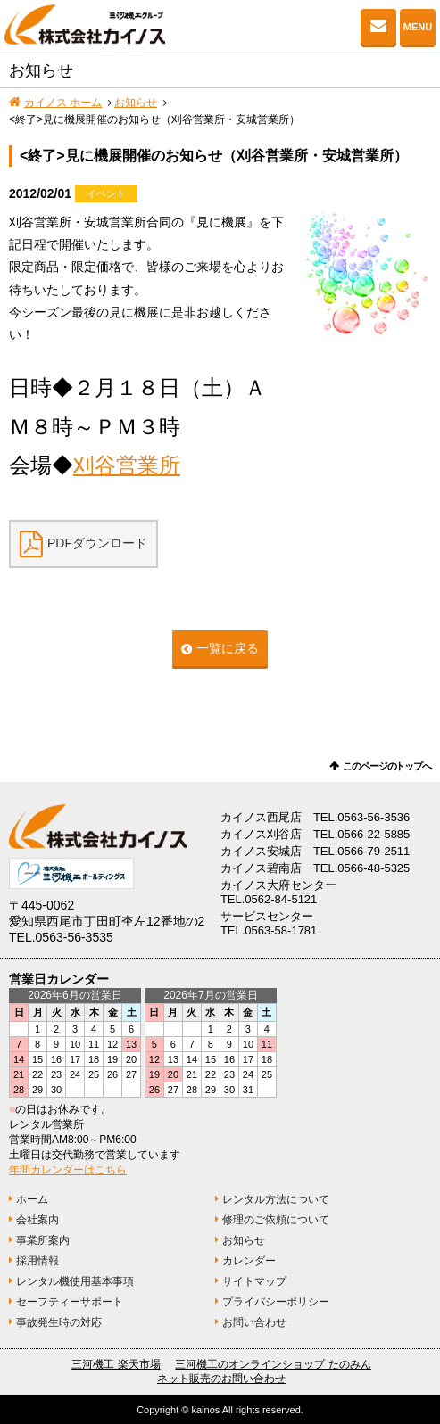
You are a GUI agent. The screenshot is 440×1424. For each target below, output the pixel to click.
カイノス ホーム (63, 102)
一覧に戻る (227, 648)
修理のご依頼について (275, 1220)
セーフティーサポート (69, 1302)
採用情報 (37, 1261)
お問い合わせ (378, 27)
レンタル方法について (275, 1199)
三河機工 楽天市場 (115, 1364)
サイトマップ (254, 1281)
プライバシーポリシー (275, 1302)
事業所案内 (43, 1240)
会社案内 (37, 1220)
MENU (417, 26)
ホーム (32, 1199)
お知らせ (135, 102)
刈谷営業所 (126, 465)
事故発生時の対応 (59, 1322)
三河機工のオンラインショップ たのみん (272, 1364)
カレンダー (249, 1261)
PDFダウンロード (97, 543)
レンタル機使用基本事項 (75, 1281)
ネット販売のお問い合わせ (221, 1378)
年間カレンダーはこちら (68, 1170)
